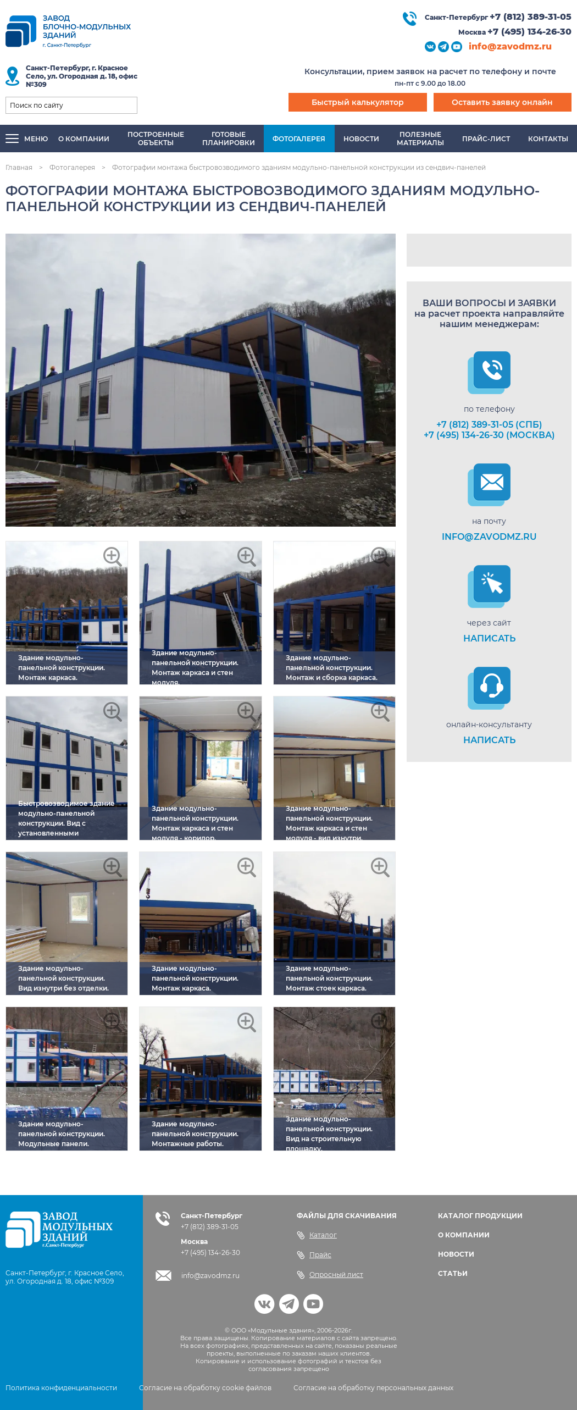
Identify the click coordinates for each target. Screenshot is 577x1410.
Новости (361, 139)
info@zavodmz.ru (510, 46)
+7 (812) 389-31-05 (531, 17)
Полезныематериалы (420, 138)
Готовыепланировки (228, 138)
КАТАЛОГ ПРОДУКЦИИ (480, 1216)
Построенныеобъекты (155, 138)
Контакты (548, 139)
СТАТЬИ (453, 1273)
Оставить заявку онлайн (502, 102)
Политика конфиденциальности (61, 1388)
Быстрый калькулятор (358, 102)
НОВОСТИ (456, 1254)
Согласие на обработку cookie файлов (205, 1388)
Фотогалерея (299, 139)
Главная (18, 167)
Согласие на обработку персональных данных (373, 1388)
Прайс (314, 1255)
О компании (83, 139)
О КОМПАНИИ (464, 1235)
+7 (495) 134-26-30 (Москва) (489, 435)
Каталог (317, 1235)
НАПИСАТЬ (489, 638)
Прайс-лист (486, 139)
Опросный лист (330, 1274)
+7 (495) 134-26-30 (529, 31)
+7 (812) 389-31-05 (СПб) (489, 424)
